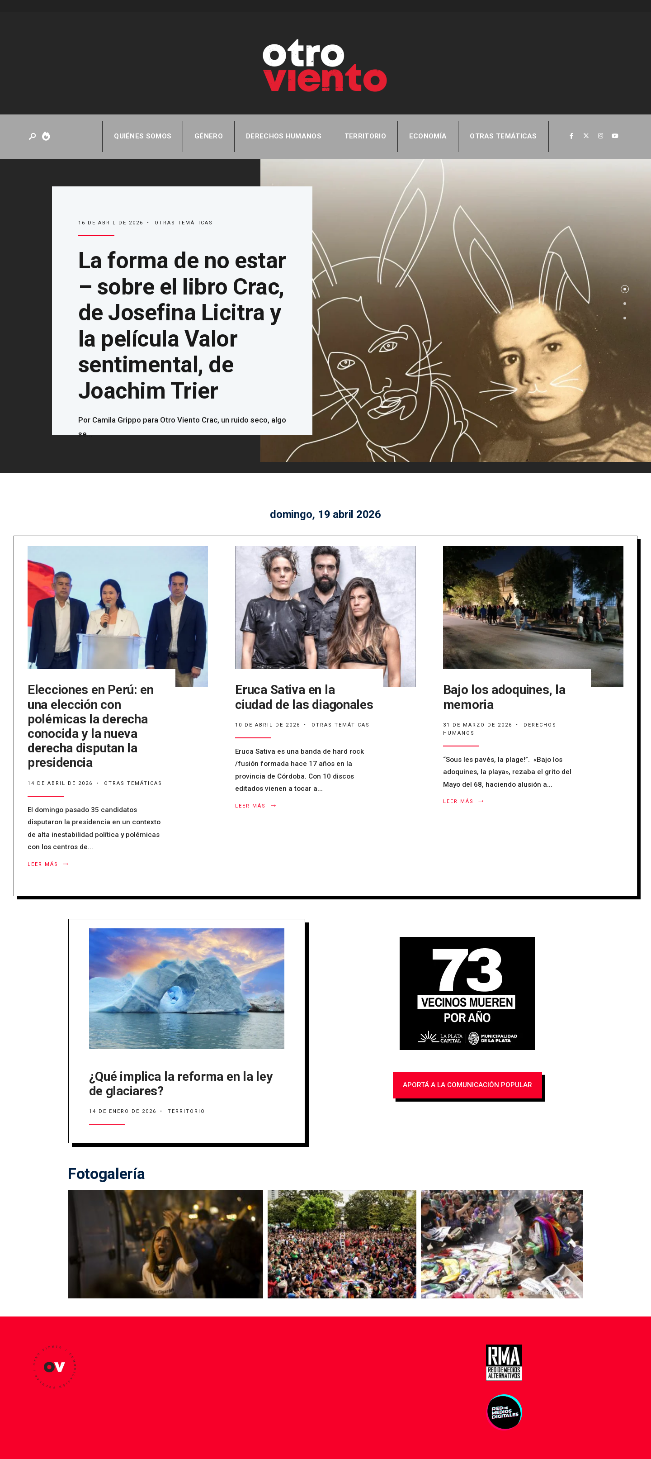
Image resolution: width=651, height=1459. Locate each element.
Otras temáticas (503, 136)
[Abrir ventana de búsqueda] (33, 137)
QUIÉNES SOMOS (142, 136)
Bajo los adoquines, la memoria (504, 697)
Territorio (365, 136)
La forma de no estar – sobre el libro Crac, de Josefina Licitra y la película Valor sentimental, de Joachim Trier (182, 325)
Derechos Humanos (283, 136)
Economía (428, 136)
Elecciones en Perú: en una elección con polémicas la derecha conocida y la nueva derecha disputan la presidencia (91, 726)
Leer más (51, 864)
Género (208, 136)
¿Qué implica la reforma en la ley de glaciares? (181, 1083)
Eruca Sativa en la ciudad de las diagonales (304, 697)
